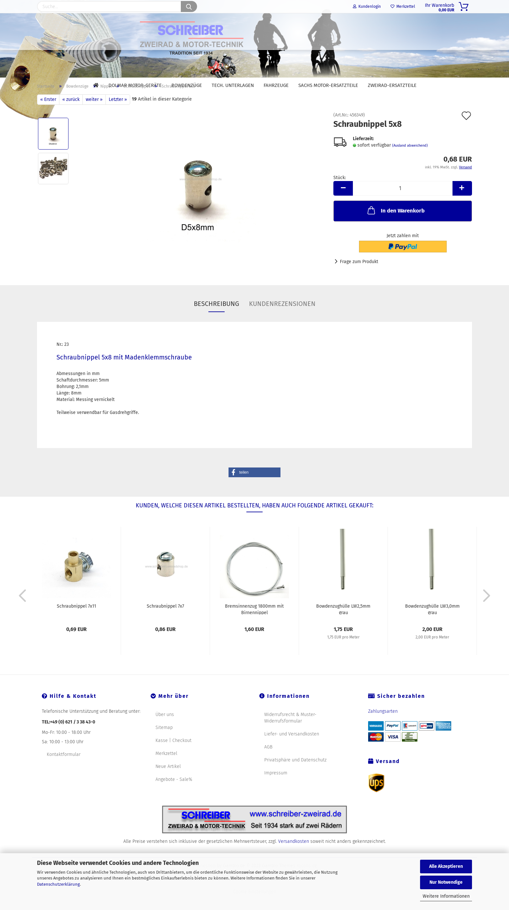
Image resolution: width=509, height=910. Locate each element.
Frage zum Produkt (359, 276)
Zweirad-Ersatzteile (392, 85)
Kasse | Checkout (173, 755)
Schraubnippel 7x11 (76, 621)
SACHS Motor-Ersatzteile (328, 85)
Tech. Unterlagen (233, 85)
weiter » (94, 114)
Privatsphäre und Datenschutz (295, 775)
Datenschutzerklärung (58, 884)
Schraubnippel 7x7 (165, 621)
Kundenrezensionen (282, 318)
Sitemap (164, 742)
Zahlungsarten (383, 726)
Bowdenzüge (186, 85)
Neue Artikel (168, 781)
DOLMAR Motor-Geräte (135, 85)
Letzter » (118, 114)
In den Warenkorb (395, 225)
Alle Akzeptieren (446, 866)
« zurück (71, 114)
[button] (254, 487)
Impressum (275, 788)
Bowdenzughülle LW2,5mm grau (343, 623)
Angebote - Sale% (173, 794)
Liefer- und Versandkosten (291, 749)
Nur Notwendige (446, 882)
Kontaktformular (64, 769)
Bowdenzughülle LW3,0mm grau (432, 623)
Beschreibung (216, 318)
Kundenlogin (367, 6)
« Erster (48, 114)
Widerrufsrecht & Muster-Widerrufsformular (290, 733)
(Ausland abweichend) (410, 160)
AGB (268, 762)
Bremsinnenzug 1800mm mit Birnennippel (254, 623)
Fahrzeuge (276, 85)
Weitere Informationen (446, 896)
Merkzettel (403, 6)
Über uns (164, 729)
